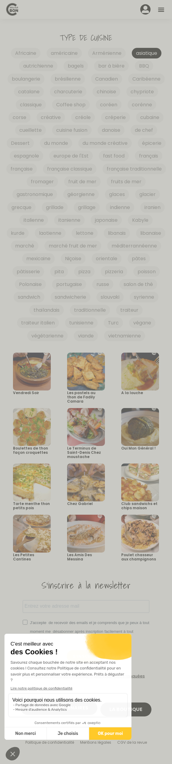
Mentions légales (95, 742)
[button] (161, 10)
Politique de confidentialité (49, 742)
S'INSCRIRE (86, 656)
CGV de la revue (132, 742)
